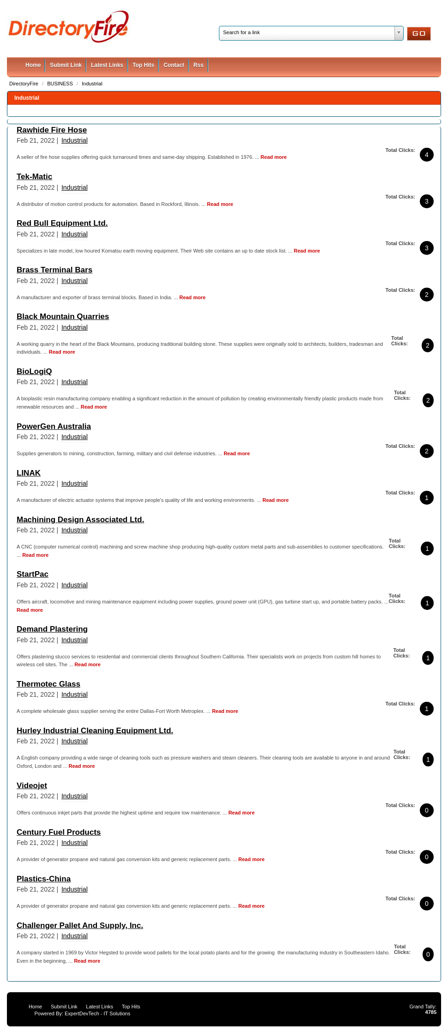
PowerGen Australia (54, 426)
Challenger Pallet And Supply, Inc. (80, 925)
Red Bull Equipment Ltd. (62, 223)
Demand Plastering (52, 629)
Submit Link (66, 65)
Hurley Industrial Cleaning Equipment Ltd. (95, 730)
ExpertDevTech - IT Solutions (97, 1013)
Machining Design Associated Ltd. (80, 519)
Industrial (92, 83)
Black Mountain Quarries (63, 316)
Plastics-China (44, 878)
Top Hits (143, 65)
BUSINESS (60, 83)
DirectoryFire (24, 83)
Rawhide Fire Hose (52, 130)
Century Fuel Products (59, 832)
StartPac (32, 574)
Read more (273, 157)
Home (33, 65)
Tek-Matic (34, 176)
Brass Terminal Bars (54, 269)
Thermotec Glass (48, 684)
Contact (173, 65)
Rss (199, 65)
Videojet (32, 785)
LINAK (29, 473)
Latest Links (107, 65)
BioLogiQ (34, 371)
